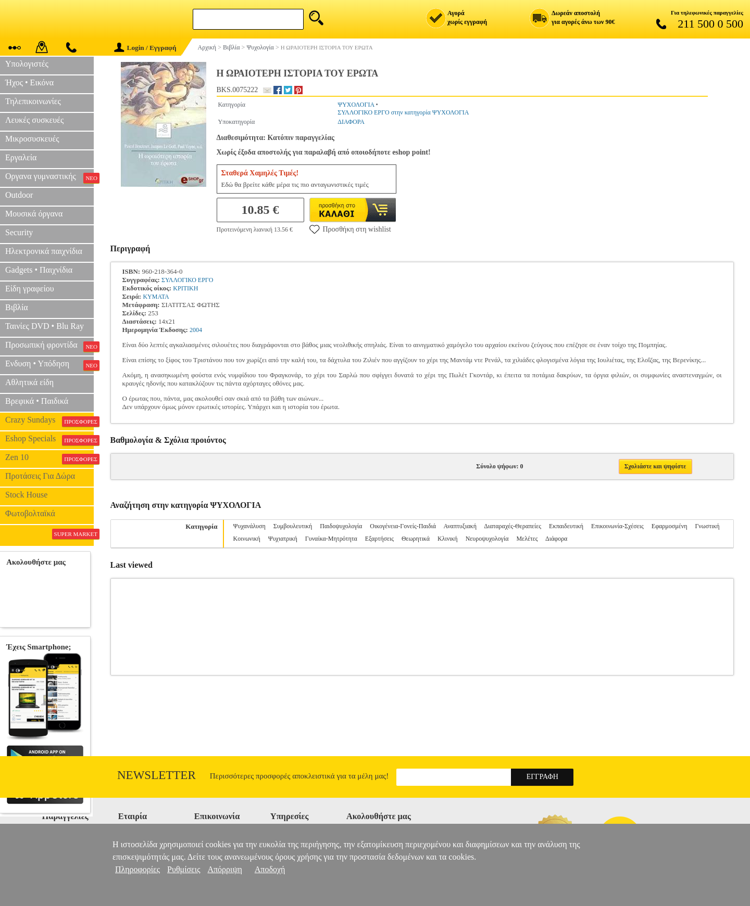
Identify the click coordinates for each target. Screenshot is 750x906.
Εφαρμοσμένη (670, 526)
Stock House (26, 494)
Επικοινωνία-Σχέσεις (617, 526)
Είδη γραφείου (29, 288)
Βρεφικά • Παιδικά (36, 401)
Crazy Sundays (49, 421)
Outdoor (19, 194)
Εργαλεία (20, 157)
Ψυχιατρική (282, 538)
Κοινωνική (246, 538)
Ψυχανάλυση (249, 526)
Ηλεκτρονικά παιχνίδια (43, 251)
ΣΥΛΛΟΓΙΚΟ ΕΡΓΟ (187, 280)
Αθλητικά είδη (29, 382)
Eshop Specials (49, 439)
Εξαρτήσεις (379, 538)
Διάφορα (556, 538)
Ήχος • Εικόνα (29, 82)
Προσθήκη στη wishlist (350, 229)
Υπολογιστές (26, 63)
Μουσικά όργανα (34, 213)
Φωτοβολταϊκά (30, 513)
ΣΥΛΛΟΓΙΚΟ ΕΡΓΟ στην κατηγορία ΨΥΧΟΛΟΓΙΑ (403, 112)
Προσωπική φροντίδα (49, 346)
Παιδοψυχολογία (341, 526)
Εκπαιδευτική (566, 526)
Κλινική (448, 538)
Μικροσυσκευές (32, 138)
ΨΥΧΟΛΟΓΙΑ (356, 104)
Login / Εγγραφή (145, 48)
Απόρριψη (224, 869)
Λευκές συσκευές (34, 120)
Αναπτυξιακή (460, 526)
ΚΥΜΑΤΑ (156, 296)
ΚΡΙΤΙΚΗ (185, 288)
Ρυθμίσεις (183, 869)
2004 (196, 330)
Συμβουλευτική (292, 526)
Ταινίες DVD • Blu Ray (44, 326)
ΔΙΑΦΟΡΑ (351, 121)
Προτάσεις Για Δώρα (40, 475)
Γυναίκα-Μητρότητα (331, 538)
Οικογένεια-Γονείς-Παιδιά (403, 526)
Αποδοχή (270, 869)
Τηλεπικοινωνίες (33, 101)
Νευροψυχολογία (487, 538)
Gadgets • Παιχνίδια (38, 269)
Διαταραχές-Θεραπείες (512, 526)
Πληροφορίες (137, 869)
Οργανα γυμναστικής (49, 177)
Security (19, 232)
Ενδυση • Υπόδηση (49, 365)
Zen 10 (49, 458)
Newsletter (156, 775)
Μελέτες (527, 538)
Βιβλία (16, 307)
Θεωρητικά (416, 538)
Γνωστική (707, 526)
